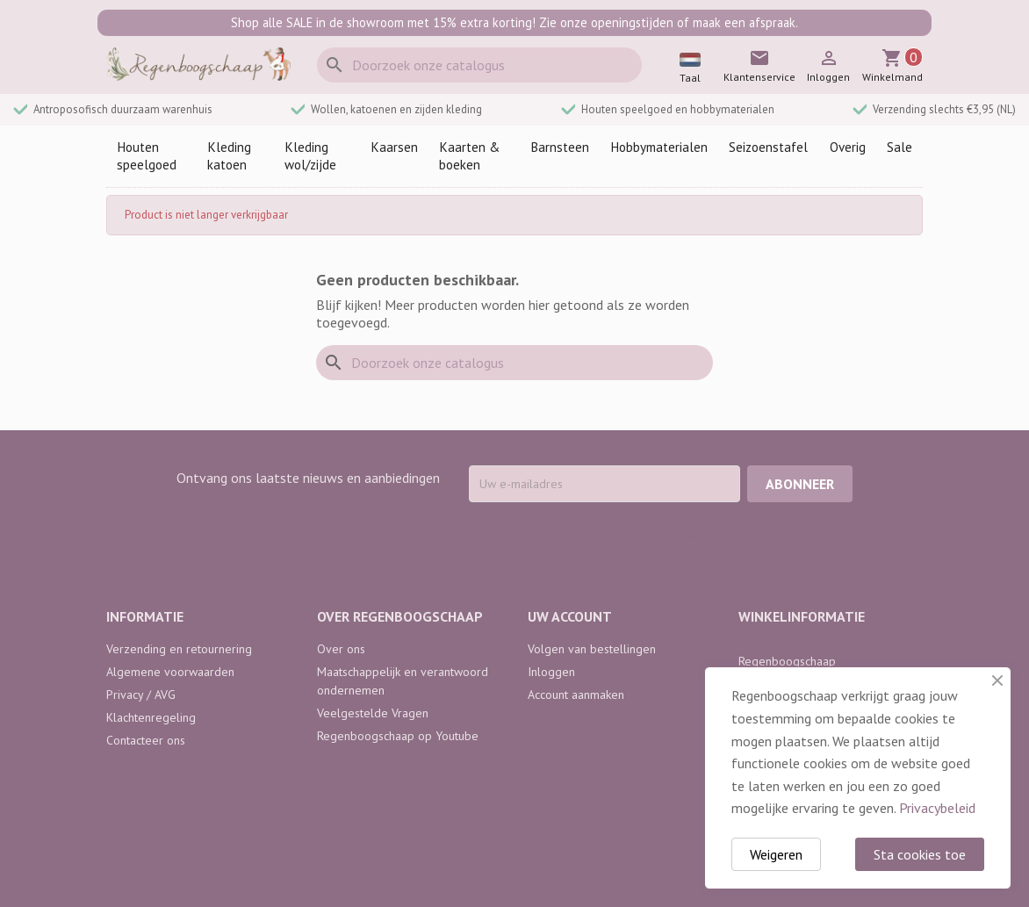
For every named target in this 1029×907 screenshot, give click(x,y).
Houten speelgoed (146, 156)
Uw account (570, 616)
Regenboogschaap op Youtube (398, 736)
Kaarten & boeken (469, 156)
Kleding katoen (229, 156)
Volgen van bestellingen (592, 649)
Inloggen (551, 672)
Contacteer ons (145, 740)
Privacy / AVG (141, 694)
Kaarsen (394, 147)
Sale (899, 147)
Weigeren (776, 854)
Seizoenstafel (768, 147)
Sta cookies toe (920, 854)
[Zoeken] (479, 65)
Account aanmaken (576, 694)
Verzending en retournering (179, 649)
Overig (848, 147)
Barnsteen (559, 147)
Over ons (341, 649)
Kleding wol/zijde (310, 156)
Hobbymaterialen (659, 147)
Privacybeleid (937, 808)
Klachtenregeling (151, 717)
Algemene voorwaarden (170, 672)
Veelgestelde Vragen (372, 713)
